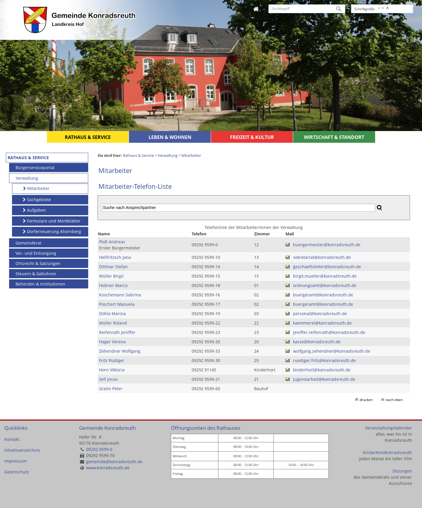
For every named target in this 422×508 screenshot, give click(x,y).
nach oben (394, 399)
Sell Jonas (108, 379)
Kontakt (11, 439)
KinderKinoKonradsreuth (387, 452)
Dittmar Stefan (113, 266)
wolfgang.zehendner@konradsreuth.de (331, 351)
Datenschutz (16, 472)
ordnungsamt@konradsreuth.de (324, 285)
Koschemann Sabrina (120, 295)
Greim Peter (110, 388)
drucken (366, 399)
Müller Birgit (111, 276)
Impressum (15, 461)
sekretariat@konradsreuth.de (322, 257)
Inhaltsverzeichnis (22, 450)
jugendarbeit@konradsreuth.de (324, 379)
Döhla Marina (112, 313)
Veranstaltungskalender (388, 428)
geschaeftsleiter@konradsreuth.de (327, 266)
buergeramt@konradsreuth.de (323, 295)
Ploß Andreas (112, 241)
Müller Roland (113, 323)
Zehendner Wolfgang (119, 351)
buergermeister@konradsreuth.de (326, 244)
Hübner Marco (113, 285)
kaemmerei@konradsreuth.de (322, 323)
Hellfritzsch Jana (115, 257)
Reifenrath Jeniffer (117, 332)
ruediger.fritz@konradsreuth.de (324, 360)
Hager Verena (112, 341)
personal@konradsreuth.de (320, 313)
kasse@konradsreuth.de (317, 341)
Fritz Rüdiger (111, 360)
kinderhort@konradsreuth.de (321, 370)
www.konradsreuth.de (108, 467)
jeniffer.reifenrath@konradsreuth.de (329, 332)
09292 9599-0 (99, 449)
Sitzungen (402, 471)
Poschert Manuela (117, 304)
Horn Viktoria (112, 370)
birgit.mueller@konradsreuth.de (325, 276)
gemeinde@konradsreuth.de (114, 461)
